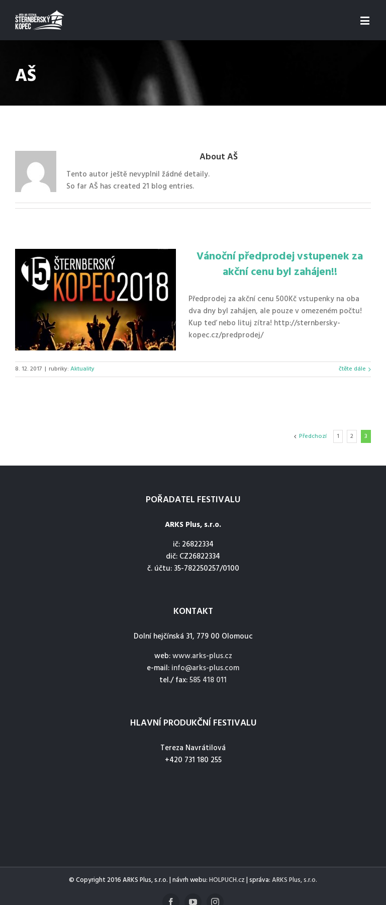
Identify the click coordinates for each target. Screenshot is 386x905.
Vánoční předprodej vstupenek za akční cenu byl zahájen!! (280, 264)
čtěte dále (352, 369)
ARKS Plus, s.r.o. (294, 880)
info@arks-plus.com (205, 668)
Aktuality (82, 369)
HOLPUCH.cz (227, 880)
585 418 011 (208, 680)
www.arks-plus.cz (202, 656)
